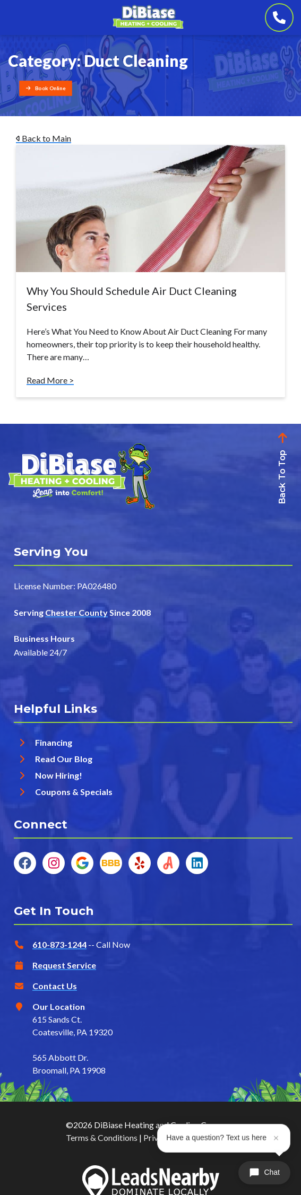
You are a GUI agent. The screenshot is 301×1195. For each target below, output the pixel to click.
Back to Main (43, 138)
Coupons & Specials (74, 792)
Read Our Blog (63, 759)
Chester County (76, 612)
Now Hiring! (58, 775)
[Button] (45, 88)
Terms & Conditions (101, 1137)
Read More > (50, 380)
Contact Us (54, 986)
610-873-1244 (59, 944)
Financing (53, 742)
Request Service (64, 965)
